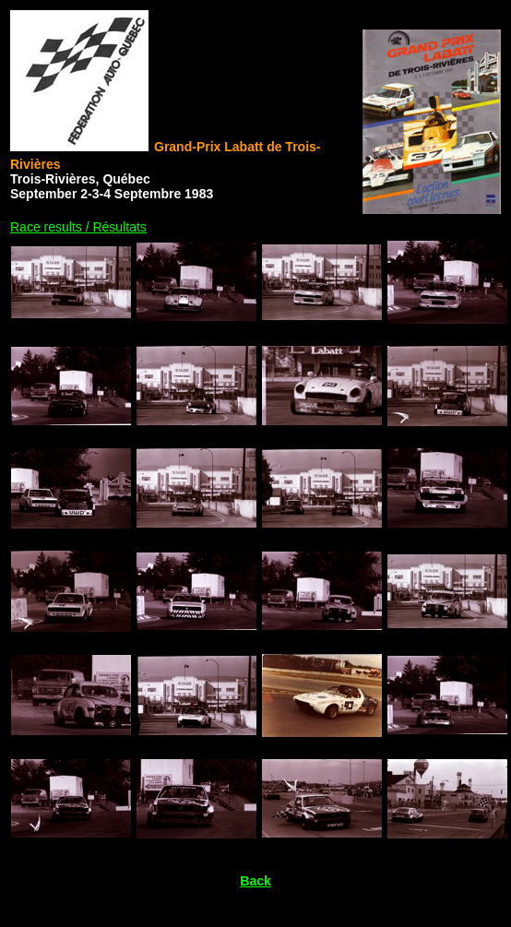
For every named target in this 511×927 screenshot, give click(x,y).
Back (255, 881)
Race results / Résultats (78, 227)
